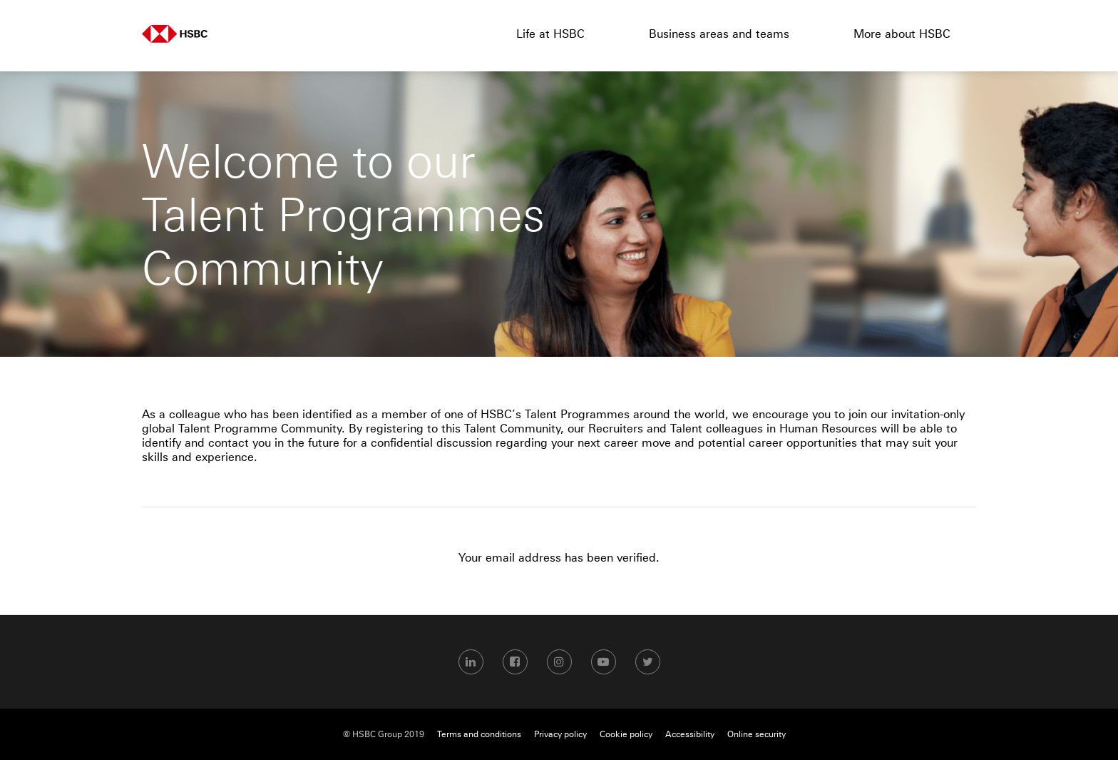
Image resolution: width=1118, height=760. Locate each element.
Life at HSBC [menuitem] (550, 33)
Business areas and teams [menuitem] (719, 33)
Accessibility (689, 734)
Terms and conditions (479, 734)
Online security (756, 734)
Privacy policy (560, 734)
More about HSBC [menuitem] (901, 33)
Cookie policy (626, 734)
